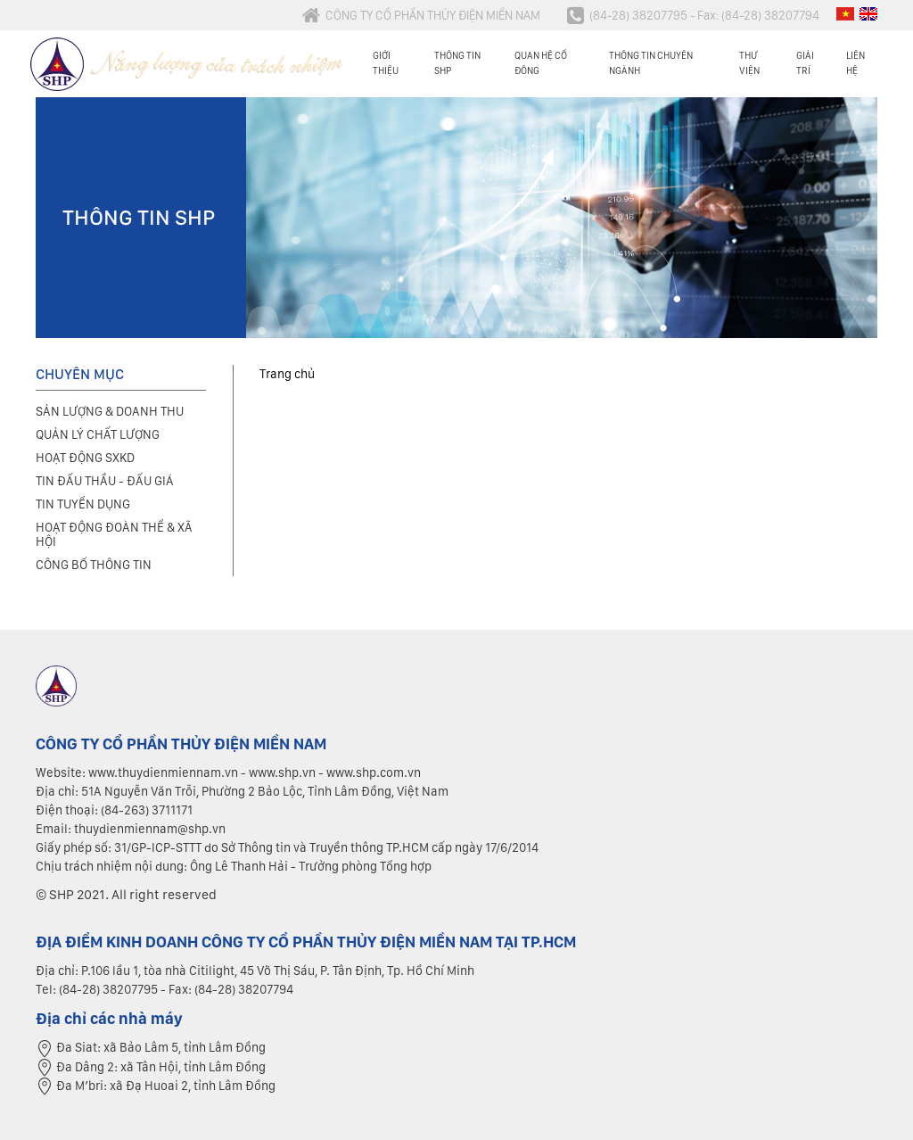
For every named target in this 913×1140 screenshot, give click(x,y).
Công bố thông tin (94, 565)
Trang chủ (287, 374)
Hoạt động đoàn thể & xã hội (114, 534)
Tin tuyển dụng (83, 504)
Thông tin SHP (457, 63)
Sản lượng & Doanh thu (110, 411)
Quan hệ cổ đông (540, 63)
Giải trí (805, 63)
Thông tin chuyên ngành (651, 63)
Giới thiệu (386, 63)
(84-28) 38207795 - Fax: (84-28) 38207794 (693, 15)
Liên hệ (855, 63)
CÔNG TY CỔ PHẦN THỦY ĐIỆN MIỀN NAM (421, 15)
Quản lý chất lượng (98, 434)
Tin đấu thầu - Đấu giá (105, 481)
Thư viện (749, 63)
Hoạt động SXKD (85, 457)
